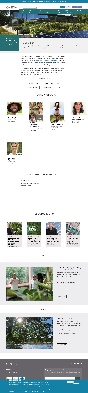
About (31, 83)
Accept (70, 382)
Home (20, 7)
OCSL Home (22, 11)
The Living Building (32, 87)
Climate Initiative (39, 11)
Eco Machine (48, 11)
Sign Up (77, 379)
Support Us (78, 11)
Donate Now (62, 345)
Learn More (63, 1)
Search (67, 7)
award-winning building (42, 60)
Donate (62, 7)
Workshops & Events (68, 11)
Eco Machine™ (54, 60)
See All (44, 256)
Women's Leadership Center (45, 7)
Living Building (58, 11)
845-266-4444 (66, 364)
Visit (60, 87)
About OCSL (30, 11)
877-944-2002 (59, 364)
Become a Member (77, 7)
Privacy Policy (43, 391)
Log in (58, 7)
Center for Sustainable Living (30, 7)
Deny (76, 382)
